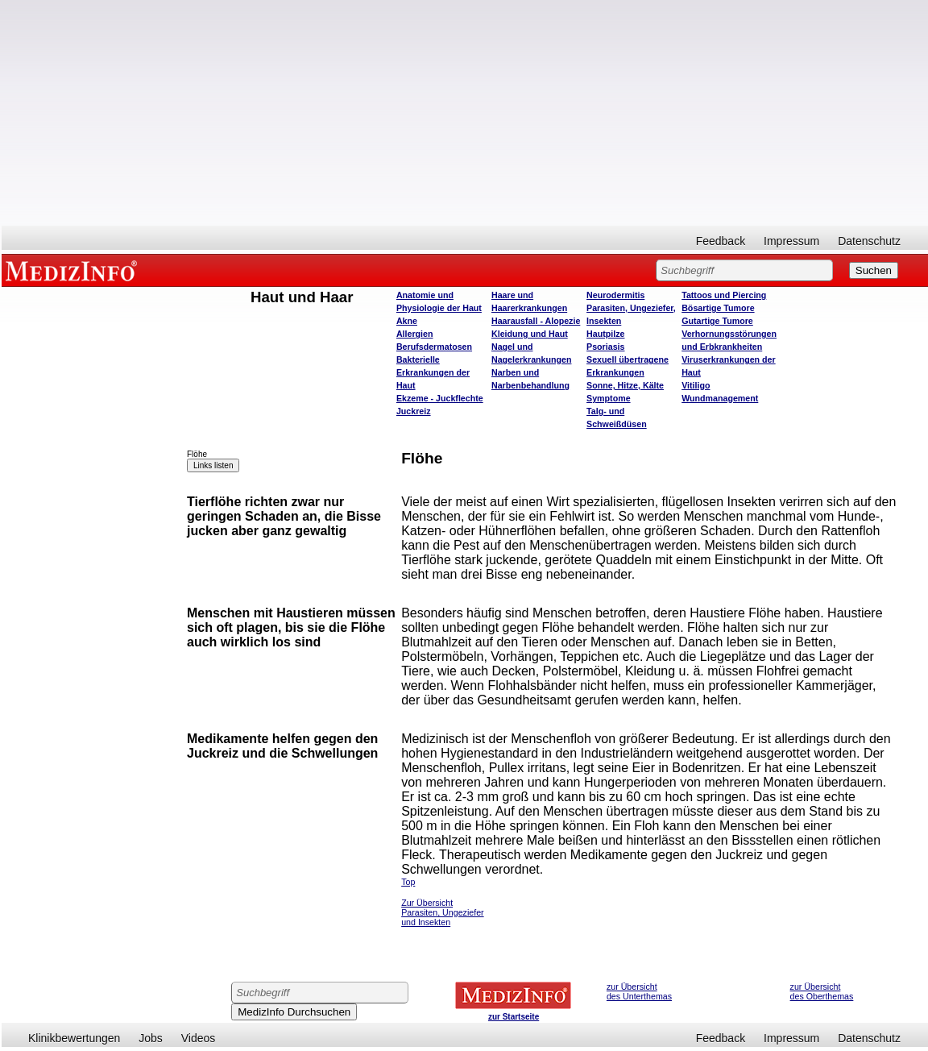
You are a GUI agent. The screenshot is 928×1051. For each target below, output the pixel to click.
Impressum (791, 241)
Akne (406, 321)
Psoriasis (605, 346)
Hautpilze (605, 334)
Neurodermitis (615, 295)
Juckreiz (413, 411)
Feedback (720, 241)
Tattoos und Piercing (724, 295)
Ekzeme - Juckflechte (439, 398)
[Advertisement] (465, 113)
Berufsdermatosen (434, 346)
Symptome (608, 398)
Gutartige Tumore (717, 321)
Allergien (414, 334)
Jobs (151, 1038)
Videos (198, 1038)
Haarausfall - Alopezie (535, 321)
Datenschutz (869, 241)
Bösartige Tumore (718, 308)
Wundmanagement (720, 398)
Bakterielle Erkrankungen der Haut (433, 372)
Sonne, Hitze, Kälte (625, 385)
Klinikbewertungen (74, 1038)
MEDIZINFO (74, 270)
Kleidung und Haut (529, 334)
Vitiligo (696, 385)
